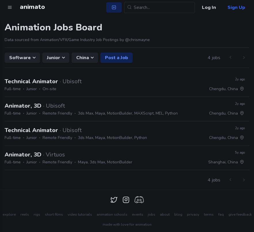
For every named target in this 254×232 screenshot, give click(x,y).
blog (178, 214)
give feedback (240, 214)
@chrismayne (137, 39)
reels (24, 214)
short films (54, 214)
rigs (37, 214)
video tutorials (80, 214)
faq (221, 214)
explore (9, 214)
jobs (151, 214)
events (137, 214)
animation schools (112, 214)
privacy (193, 214)
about (165, 214)
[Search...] (159, 7)
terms (209, 214)
